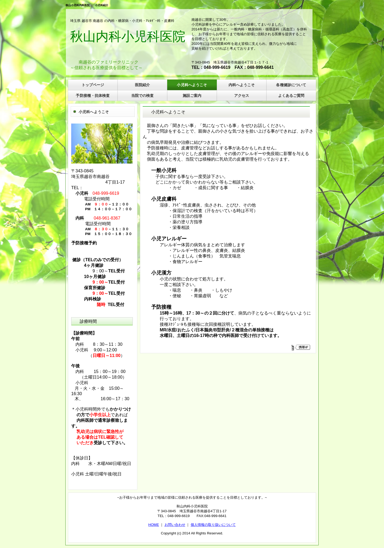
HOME (153, 525)
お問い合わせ (175, 525)
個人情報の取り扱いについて (213, 525)
